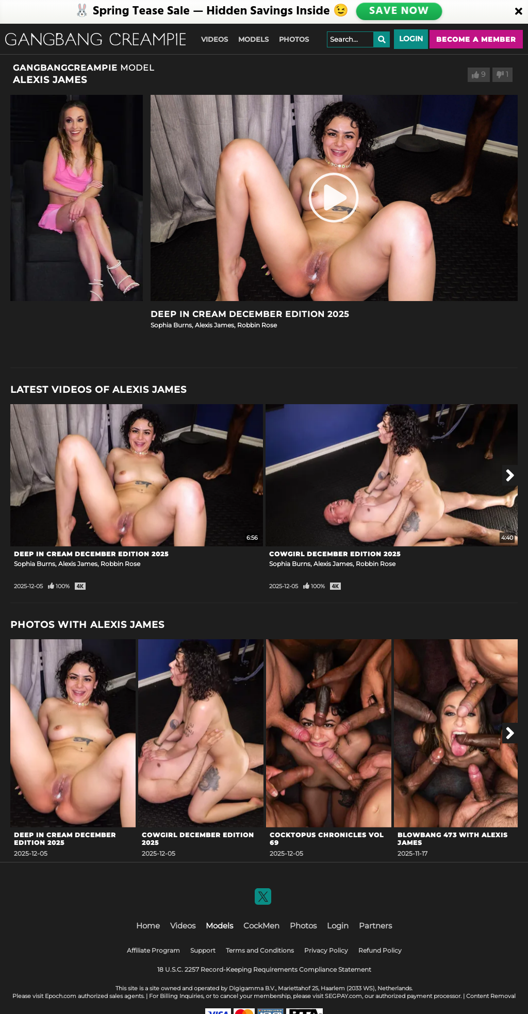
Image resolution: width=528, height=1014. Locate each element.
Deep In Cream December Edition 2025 (250, 314)
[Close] (518, 12)
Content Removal (491, 996)
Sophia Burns (171, 325)
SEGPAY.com (343, 996)
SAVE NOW (398, 11)
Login (411, 38)
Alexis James (214, 325)
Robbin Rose (257, 325)
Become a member (476, 39)
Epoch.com (60, 996)
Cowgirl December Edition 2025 (335, 554)
